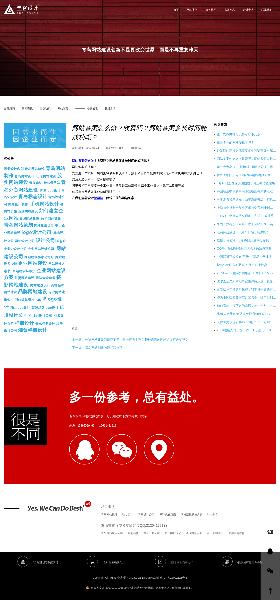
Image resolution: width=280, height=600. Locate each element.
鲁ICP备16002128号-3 (173, 577)
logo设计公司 (36, 232)
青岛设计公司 (146, 514)
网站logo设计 (20, 307)
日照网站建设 (29, 218)
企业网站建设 (28, 211)
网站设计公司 (25, 241)
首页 (176, 9)
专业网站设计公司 (41, 249)
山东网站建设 (46, 176)
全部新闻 (9, 108)
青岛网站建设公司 (112, 533)
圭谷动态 (45, 108)
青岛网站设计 (24, 176)
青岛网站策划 (18, 224)
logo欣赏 (212, 514)
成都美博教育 (236, 533)
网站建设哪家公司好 (39, 257)
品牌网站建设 (32, 291)
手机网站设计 (44, 203)
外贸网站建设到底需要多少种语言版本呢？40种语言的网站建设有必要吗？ (136, 339)
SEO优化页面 (167, 514)
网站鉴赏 (63, 108)
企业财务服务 (194, 533)
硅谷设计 (127, 514)
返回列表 (135, 147)
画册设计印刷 (14, 169)
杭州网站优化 (173, 533)
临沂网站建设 (51, 218)
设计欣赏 (110, 108)
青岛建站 (35, 183)
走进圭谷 (248, 9)
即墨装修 (133, 533)
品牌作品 (229, 9)
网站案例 (192, 9)
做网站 (98, 198)
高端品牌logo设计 (45, 307)
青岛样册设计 (45, 323)
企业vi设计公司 (15, 249)
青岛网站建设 (35, 169)
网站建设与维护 (24, 271)
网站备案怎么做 (83, 160)
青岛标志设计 (32, 196)
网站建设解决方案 (192, 514)
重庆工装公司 (152, 533)
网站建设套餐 (45, 278)
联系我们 (266, 9)
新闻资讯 (27, 108)
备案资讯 (92, 108)
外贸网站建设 (24, 278)
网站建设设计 (44, 225)
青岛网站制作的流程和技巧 (103, 347)
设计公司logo (51, 240)
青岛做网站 (52, 183)
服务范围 (210, 9)
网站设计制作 (18, 204)
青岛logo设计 (50, 190)
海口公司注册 (215, 533)
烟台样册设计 (32, 329)
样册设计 (24, 323)
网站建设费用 (25, 299)
